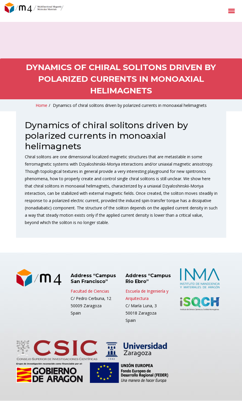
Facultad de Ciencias (90, 291)
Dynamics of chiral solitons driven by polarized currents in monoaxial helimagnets (130, 105)
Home (41, 105)
